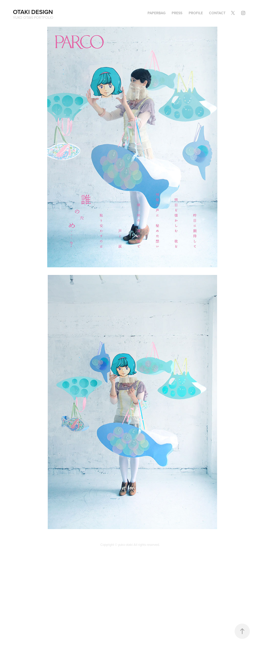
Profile (196, 13)
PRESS (177, 13)
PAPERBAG (157, 13)
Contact (217, 13)
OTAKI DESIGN (33, 11)
